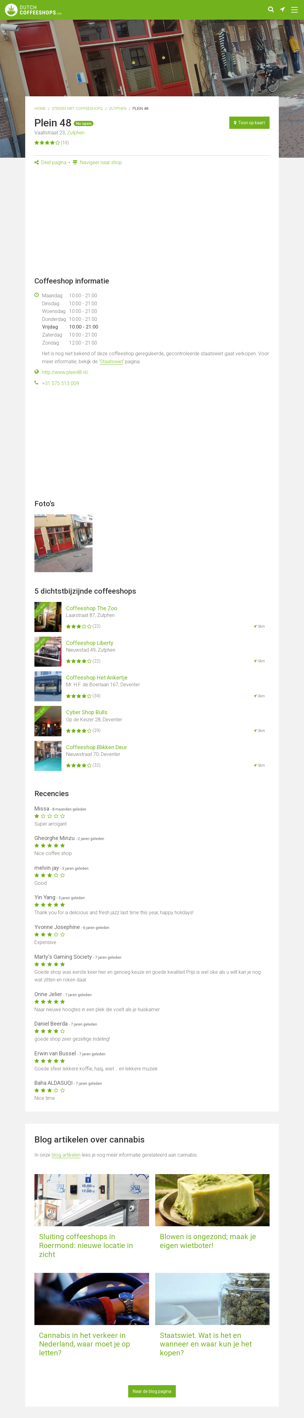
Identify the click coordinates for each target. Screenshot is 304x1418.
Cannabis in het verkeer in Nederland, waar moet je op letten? (84, 1344)
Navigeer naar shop (97, 162)
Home (39, 108)
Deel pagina (50, 162)
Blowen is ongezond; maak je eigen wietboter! (208, 1241)
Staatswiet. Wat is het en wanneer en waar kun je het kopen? (206, 1344)
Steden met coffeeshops (77, 108)
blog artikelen (66, 1155)
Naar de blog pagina (152, 1391)
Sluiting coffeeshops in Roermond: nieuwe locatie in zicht (86, 1245)
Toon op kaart (249, 122)
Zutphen (117, 108)
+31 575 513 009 (60, 383)
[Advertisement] (151, 223)
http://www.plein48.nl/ (65, 372)
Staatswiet (111, 361)
